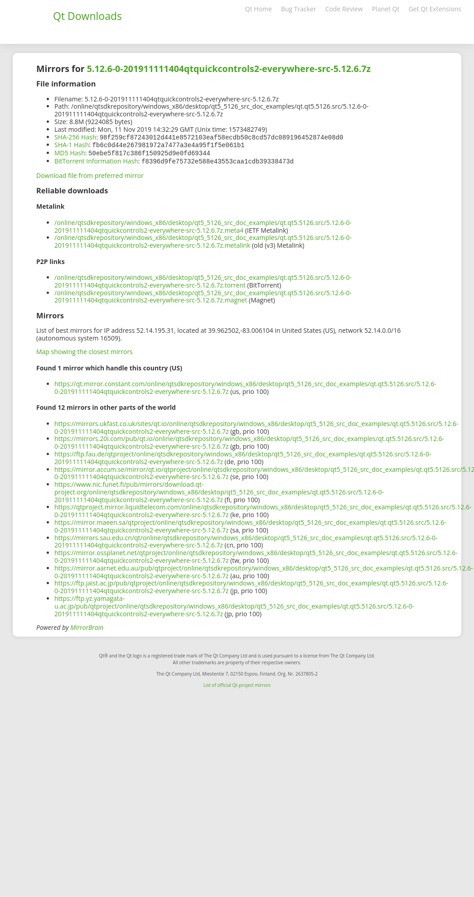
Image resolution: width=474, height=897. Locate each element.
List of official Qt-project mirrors (237, 683)
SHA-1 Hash (71, 144)
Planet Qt (386, 9)
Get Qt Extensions (434, 9)
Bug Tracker (298, 9)
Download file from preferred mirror (90, 173)
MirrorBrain (86, 625)
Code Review (344, 9)
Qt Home (258, 9)
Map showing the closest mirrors (84, 349)
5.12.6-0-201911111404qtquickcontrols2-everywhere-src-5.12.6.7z (229, 68)
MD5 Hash (69, 152)
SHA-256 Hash (75, 137)
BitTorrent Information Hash (96, 159)
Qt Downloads (87, 16)
